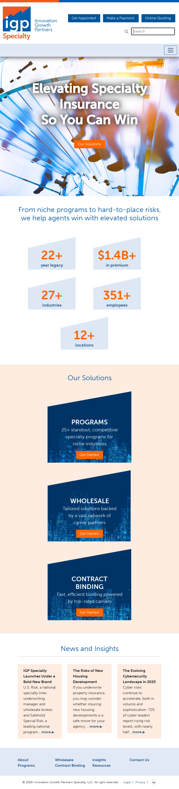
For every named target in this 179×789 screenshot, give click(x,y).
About (23, 760)
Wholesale (64, 760)
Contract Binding (70, 765)
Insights (99, 760)
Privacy (140, 782)
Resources (101, 765)
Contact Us (139, 760)
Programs (26, 765)
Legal (127, 782)
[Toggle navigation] (170, 50)
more (47, 732)
